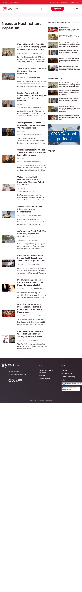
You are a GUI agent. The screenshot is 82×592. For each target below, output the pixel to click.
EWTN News (63, 2)
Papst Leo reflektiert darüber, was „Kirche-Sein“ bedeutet (69, 53)
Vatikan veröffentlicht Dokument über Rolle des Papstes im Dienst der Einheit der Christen (30, 186)
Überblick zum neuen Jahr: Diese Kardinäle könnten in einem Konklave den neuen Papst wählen (30, 318)
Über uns (64, 380)
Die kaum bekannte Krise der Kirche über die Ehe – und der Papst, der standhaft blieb (31, 291)
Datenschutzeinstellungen (71, 394)
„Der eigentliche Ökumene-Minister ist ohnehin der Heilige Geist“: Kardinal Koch (31, 128)
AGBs (63, 390)
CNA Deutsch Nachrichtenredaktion (30, 110)
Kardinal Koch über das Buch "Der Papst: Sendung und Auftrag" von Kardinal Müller (31, 344)
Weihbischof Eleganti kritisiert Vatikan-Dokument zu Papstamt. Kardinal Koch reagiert (31, 156)
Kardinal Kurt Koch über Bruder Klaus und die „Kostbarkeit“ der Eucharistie (69, 61)
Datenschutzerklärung (68, 387)
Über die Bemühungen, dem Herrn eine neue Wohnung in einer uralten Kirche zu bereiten (69, 70)
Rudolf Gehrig (38, 56)
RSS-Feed (42, 385)
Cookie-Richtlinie (66, 383)
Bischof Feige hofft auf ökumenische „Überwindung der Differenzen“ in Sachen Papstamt (31, 99)
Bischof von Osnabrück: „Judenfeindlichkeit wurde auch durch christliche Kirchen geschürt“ (68, 113)
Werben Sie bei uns (45, 389)
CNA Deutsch (74, 2)
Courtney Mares (36, 221)
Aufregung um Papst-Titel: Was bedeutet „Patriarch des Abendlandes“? (32, 239)
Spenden (57, 8)
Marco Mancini (36, 326)
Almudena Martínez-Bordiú (28, 196)
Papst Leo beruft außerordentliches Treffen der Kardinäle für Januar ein (69, 29)
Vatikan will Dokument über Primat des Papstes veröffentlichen (31, 214)
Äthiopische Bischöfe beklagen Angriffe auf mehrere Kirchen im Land (68, 122)
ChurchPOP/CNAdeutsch (38, 299)
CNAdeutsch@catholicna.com (17, 385)
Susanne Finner (35, 272)
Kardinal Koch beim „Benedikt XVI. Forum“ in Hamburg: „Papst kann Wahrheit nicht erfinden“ (29, 48)
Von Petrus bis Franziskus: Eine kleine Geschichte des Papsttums (30, 74)
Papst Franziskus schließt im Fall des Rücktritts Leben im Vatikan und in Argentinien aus (31, 264)
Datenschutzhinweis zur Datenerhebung (69, 399)
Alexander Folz (35, 80)
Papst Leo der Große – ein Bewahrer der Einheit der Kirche (68, 36)
